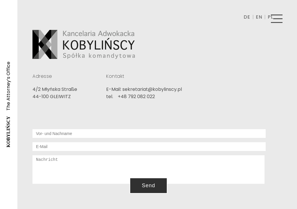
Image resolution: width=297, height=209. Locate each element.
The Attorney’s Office (8, 104)
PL (270, 17)
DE (247, 17)
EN (259, 17)
